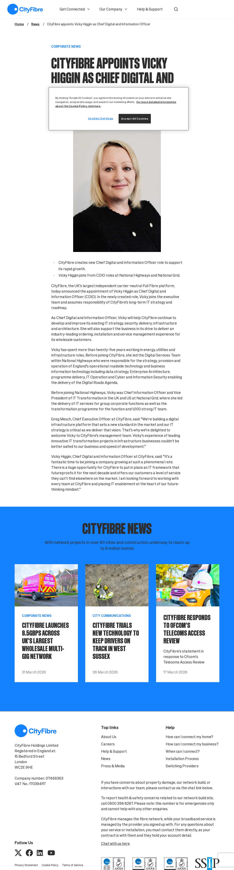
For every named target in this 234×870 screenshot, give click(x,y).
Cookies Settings (100, 118)
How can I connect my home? (189, 737)
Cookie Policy (50, 865)
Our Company (113, 9)
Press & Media (113, 766)
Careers (108, 744)
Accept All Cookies (134, 118)
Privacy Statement (26, 865)
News (105, 759)
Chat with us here (115, 843)
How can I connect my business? (192, 744)
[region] (118, 109)
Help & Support (150, 9)
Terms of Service (72, 865)
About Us (108, 737)
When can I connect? (183, 751)
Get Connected (75, 9)
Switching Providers (182, 766)
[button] (176, 9)
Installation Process (182, 759)
